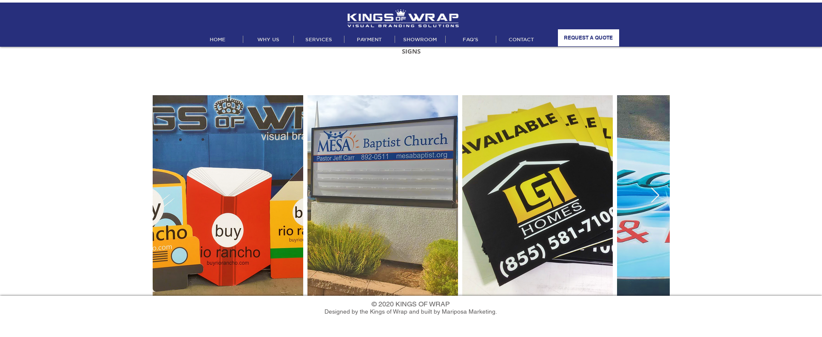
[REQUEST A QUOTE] (588, 37)
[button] (318, 39)
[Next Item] (655, 195)
